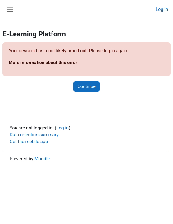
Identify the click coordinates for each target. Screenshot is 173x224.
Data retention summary (34, 135)
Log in (162, 9)
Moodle (42, 158)
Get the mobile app (29, 141)
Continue (86, 86)
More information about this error (43, 62)
